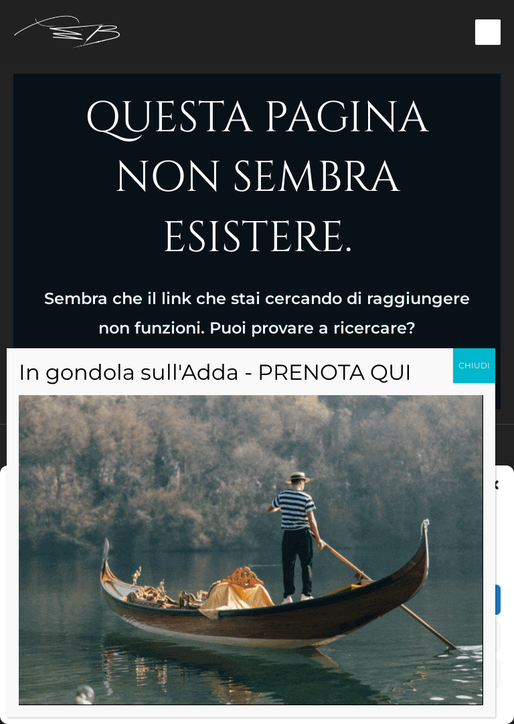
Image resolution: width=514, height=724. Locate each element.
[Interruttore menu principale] (488, 32)
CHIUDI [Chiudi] (474, 365)
